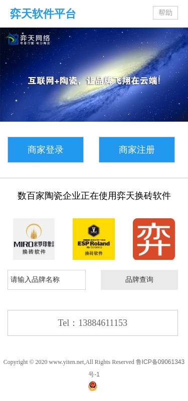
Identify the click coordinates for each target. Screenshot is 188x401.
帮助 (165, 13)
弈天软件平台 (43, 14)
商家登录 (46, 150)
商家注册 (137, 150)
